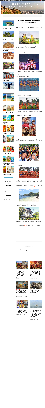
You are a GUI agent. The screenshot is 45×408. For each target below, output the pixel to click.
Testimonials (22, 0)
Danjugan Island (35, 186)
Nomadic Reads (14, 0)
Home (3, 0)
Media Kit (12, 0)
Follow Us (8, 185)
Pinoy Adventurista (26, 225)
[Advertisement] (29, 235)
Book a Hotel (18, 0)
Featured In (9, 0)
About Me (6, 0)
